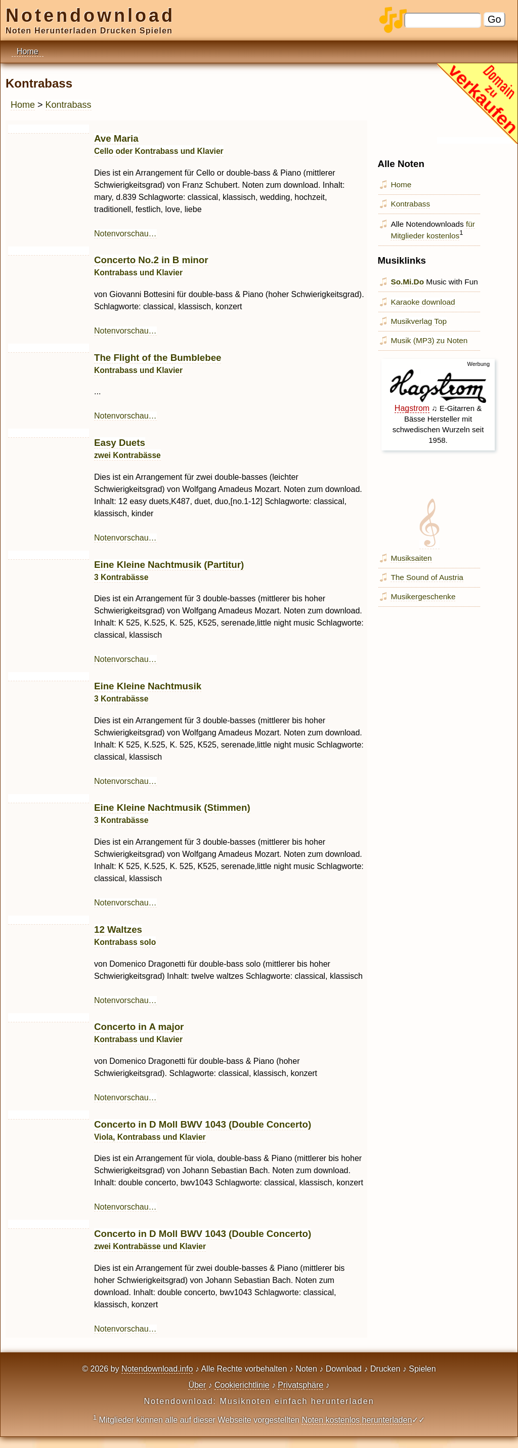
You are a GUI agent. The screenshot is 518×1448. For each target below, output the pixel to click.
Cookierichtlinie (242, 1385)
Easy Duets (127, 448)
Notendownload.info (157, 1368)
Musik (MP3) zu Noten (429, 340)
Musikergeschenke (423, 596)
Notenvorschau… (125, 233)
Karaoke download (423, 302)
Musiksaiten (411, 558)
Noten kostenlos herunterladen (356, 1420)
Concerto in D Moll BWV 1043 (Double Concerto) (202, 1239)
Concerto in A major (139, 1032)
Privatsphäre (300, 1385)
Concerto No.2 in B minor (151, 266)
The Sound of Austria (427, 577)
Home (23, 105)
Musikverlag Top (419, 321)
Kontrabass (69, 105)
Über (197, 1385)
